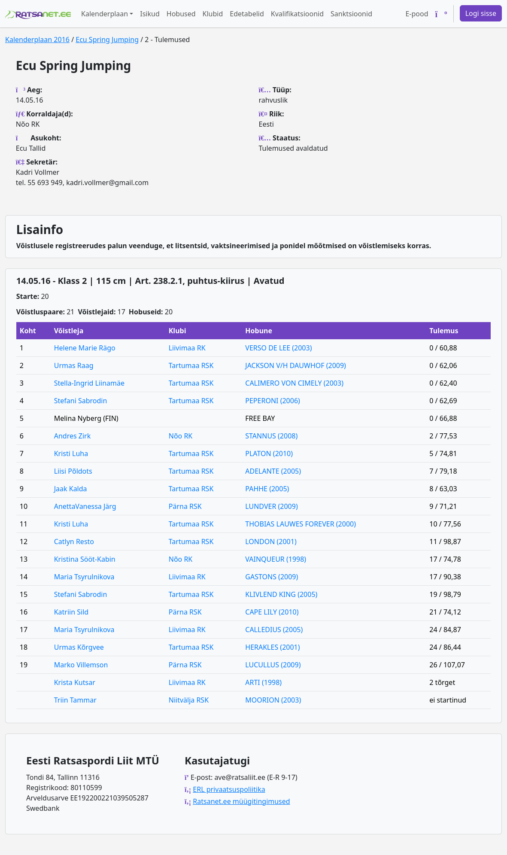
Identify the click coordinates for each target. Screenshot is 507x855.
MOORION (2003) (273, 700)
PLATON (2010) (269, 453)
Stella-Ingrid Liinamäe (89, 383)
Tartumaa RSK (191, 365)
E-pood (416, 13)
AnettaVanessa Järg (85, 506)
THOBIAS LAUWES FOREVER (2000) (300, 524)
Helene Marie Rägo (84, 348)
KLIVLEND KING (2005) (281, 594)
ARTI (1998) (263, 682)
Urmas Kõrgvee (79, 647)
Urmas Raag (74, 365)
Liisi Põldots (73, 471)
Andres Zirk (72, 436)
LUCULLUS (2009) (273, 664)
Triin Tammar (75, 700)
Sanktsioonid (351, 13)
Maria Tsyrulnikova (84, 576)
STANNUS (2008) (271, 436)
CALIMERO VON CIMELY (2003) (294, 383)
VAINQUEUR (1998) (275, 559)
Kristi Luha (71, 453)
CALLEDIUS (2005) (274, 629)
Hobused (181, 13)
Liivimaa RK (187, 348)
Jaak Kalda (70, 488)
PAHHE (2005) (267, 488)
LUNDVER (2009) (271, 506)
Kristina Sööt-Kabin (84, 559)
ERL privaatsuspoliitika (229, 789)
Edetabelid (247, 13)
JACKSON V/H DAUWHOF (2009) (295, 365)
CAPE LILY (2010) (271, 612)
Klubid (213, 13)
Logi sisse (480, 13)
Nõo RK (181, 436)
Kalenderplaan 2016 (37, 39)
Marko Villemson (81, 664)
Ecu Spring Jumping (107, 39)
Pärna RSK (185, 506)
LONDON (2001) (270, 541)
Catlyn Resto (74, 541)
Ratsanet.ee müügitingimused (241, 801)
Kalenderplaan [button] (104, 13)
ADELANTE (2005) (273, 471)
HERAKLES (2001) (272, 647)
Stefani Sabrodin (80, 400)
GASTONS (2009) (271, 576)
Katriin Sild (71, 612)
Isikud (150, 13)
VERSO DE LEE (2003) (278, 348)
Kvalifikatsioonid (297, 13)
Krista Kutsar (74, 682)
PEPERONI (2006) (272, 400)
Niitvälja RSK (189, 700)
